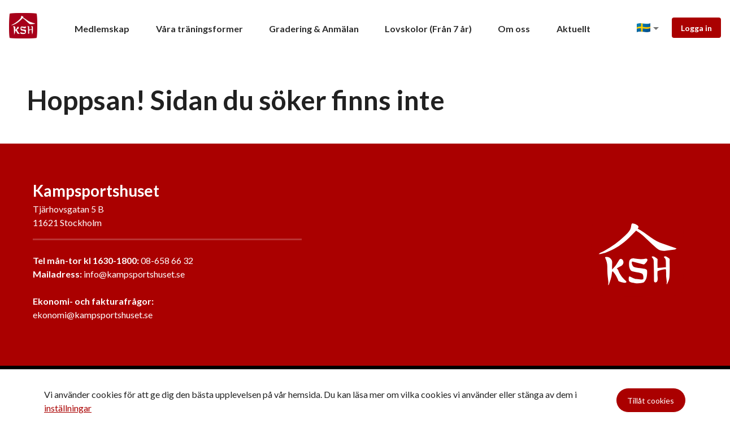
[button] (650, 28)
